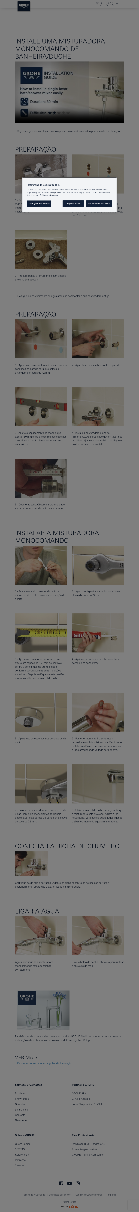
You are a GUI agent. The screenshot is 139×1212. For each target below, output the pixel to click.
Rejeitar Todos (73, 204)
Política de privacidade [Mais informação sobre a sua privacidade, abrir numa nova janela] (48, 195)
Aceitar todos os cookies (99, 204)
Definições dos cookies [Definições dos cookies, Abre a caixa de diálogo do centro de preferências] (39, 204)
